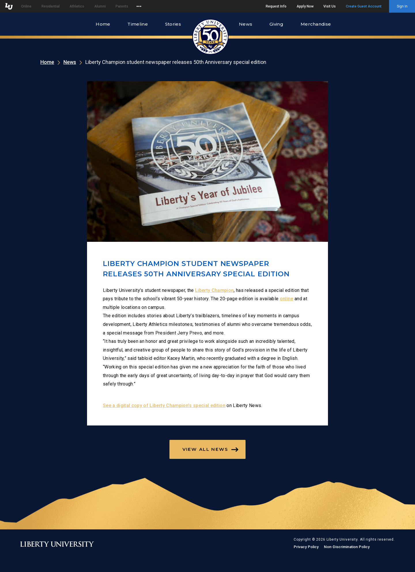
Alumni (100, 6)
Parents (122, 6)
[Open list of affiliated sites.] (139, 6)
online (286, 298)
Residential (51, 6)
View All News (205, 449)
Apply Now (305, 6)
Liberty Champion (214, 290)
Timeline (137, 24)
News (245, 24)
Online (26, 6)
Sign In (402, 6)
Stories (173, 24)
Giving (276, 24)
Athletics (76, 6)
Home (103, 24)
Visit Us (329, 6)
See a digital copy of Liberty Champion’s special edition (164, 405)
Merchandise (316, 24)
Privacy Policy (306, 547)
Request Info (276, 6)
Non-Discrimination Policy (347, 547)
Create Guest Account (364, 6)
